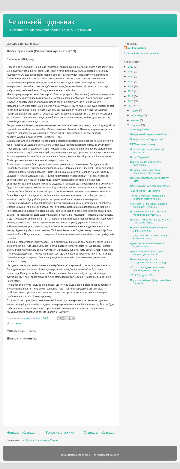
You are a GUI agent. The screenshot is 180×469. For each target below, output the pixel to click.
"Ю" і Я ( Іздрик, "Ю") (142, 275)
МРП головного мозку (142, 144)
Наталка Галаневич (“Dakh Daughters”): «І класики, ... (146, 171)
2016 (131, 101)
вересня (136, 125)
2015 (131, 106)
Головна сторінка (60, 432)
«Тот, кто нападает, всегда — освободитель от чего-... (147, 269)
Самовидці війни (140, 129)
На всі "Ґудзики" (139, 157)
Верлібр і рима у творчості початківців (145, 163)
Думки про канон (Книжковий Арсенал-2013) (147, 245)
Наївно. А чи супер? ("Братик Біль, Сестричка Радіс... (150, 221)
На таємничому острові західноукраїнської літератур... (149, 261)
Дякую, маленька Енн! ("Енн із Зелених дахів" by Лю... (148, 253)
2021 (131, 76)
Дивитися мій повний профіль (141, 53)
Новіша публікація (21, 432)
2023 (131, 66)
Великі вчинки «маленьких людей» (150, 186)
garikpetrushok (137, 48)
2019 (131, 86)
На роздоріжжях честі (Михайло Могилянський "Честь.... (148, 213)
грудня (135, 110)
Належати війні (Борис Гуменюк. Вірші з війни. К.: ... (149, 229)
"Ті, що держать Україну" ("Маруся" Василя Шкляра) (150, 237)
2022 (131, 71)
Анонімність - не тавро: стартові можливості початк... (148, 205)
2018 (131, 91)
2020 (131, 81)
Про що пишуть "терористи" (146, 139)
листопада (137, 115)
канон (17, 323)
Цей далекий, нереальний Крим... (150, 134)
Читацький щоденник (41, 22)
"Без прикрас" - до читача (145, 190)
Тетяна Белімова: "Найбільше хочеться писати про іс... (147, 197)
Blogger (114, 454)
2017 (131, 96)
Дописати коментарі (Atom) (42, 440)
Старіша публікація (99, 432)
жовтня (135, 120)
